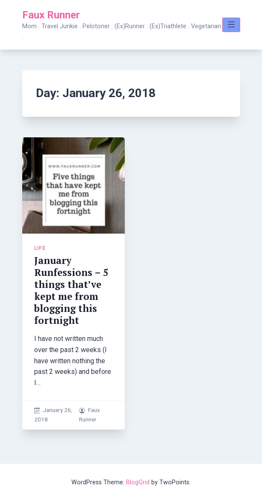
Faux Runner (51, 15)
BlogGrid (138, 482)
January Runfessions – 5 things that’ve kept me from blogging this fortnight (71, 290)
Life (40, 248)
